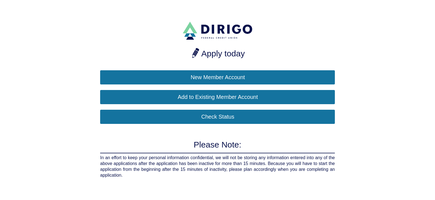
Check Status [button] (217, 117)
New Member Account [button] (218, 77)
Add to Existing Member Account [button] (218, 97)
